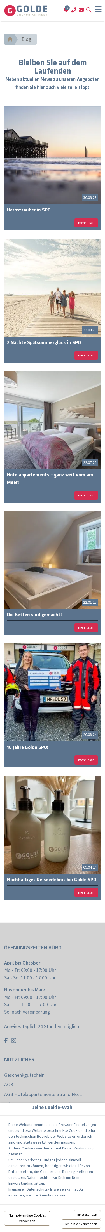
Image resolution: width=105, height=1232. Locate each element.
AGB (8, 1084)
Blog (26, 39)
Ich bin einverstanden (81, 1224)
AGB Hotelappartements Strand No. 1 (43, 1094)
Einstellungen (87, 1214)
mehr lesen (86, 222)
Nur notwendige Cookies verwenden (27, 1218)
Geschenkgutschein (24, 1075)
